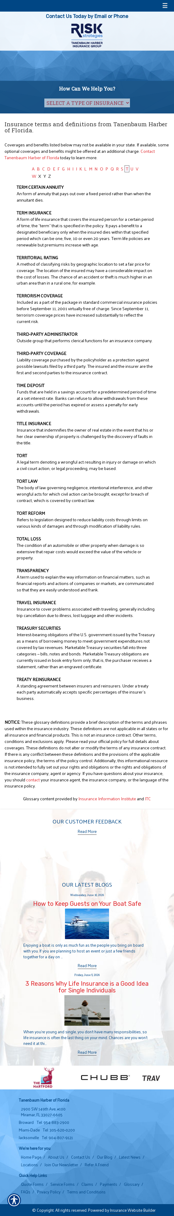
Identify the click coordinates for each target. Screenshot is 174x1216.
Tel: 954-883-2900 (53, 1122)
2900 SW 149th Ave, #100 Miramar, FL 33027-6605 (43, 1112)
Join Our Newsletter (61, 1165)
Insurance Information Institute (107, 798)
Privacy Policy (48, 1192)
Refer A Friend (97, 1165)
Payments (108, 1184)
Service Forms (62, 1184)
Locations (29, 1165)
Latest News (130, 1157)
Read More (87, 831)
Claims (87, 1184)
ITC (148, 798)
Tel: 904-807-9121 (57, 1138)
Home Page (31, 1157)
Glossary (131, 1184)
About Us (56, 1157)
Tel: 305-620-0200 (59, 1130)
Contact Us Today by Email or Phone (87, 16)
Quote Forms (32, 1184)
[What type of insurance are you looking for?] (87, 103)
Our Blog (104, 1157)
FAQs (25, 1192)
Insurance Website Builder (132, 1210)
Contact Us (80, 1157)
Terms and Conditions (86, 1192)
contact (33, 780)
